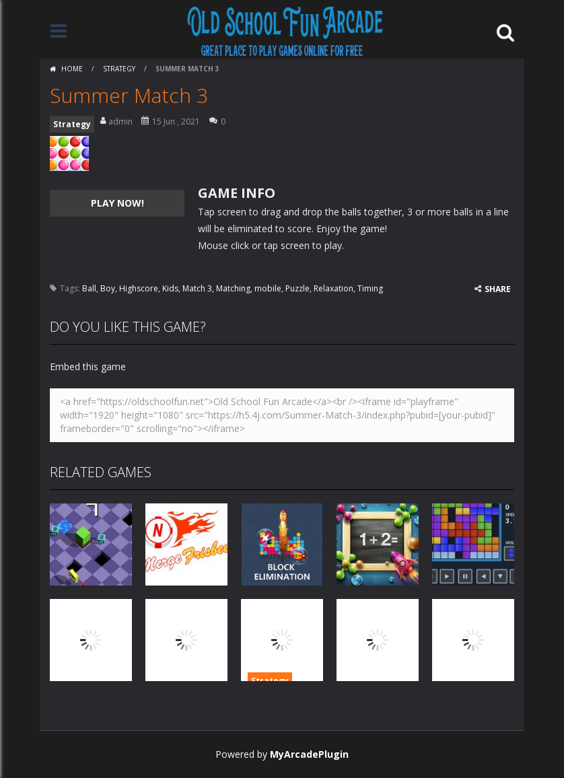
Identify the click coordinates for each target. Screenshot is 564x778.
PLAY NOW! (117, 203)
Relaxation (333, 288)
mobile (267, 288)
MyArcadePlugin (309, 754)
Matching (233, 288)
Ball (89, 288)
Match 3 (197, 288)
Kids (170, 288)
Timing (370, 288)
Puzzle (297, 288)
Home (72, 68)
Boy (107, 288)
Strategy (119, 68)
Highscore (138, 288)
